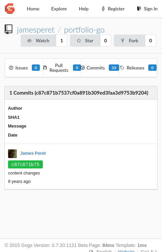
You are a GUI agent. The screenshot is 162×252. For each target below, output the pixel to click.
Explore (59, 8)
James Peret (33, 153)
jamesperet (35, 29)
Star (84, 40)
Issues (24, 67)
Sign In (147, 8)
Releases (138, 67)
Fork (129, 40)
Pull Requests (62, 67)
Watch (38, 40)
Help (84, 8)
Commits (100, 67)
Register (113, 8)
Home (33, 8)
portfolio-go (84, 29)
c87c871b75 (25, 164)
